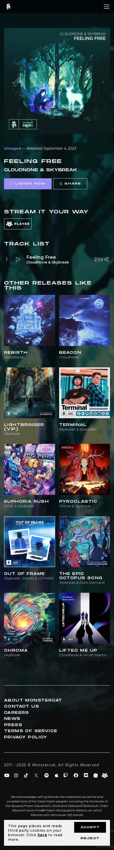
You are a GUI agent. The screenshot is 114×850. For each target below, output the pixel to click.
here (42, 835)
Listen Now (27, 184)
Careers (16, 713)
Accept (90, 827)
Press (13, 725)
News (12, 719)
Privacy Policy (25, 737)
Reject (89, 838)
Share (70, 184)
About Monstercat (33, 700)
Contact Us (21, 706)
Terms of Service (30, 731)
